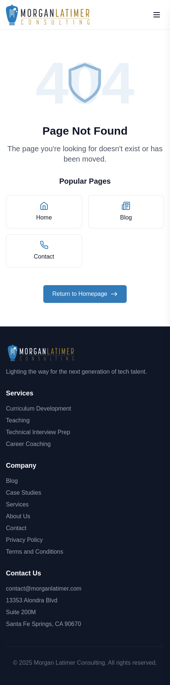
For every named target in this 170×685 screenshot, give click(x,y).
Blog (12, 481)
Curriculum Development (38, 408)
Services (17, 504)
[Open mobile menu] (156, 14)
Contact (16, 528)
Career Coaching (28, 444)
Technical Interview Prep (38, 432)
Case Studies (23, 492)
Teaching (18, 420)
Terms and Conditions (34, 552)
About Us (18, 516)
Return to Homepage (85, 294)
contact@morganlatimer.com (43, 588)
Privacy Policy (24, 540)
